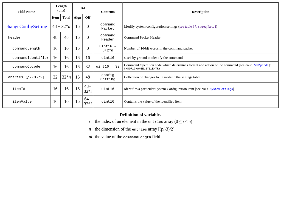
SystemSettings (221, 96)
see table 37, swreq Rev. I (197, 27)
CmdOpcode (261, 70)
